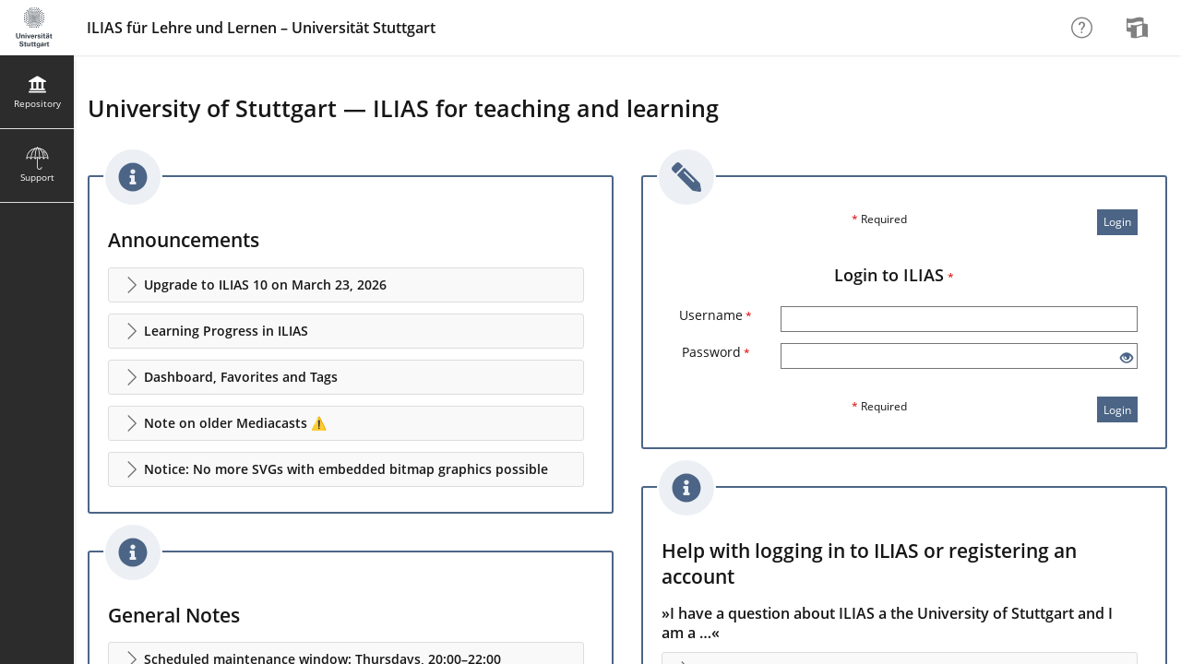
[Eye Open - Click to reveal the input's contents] (1126, 358)
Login (1117, 222)
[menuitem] (1139, 27)
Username (715, 315)
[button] (346, 284)
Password (716, 352)
